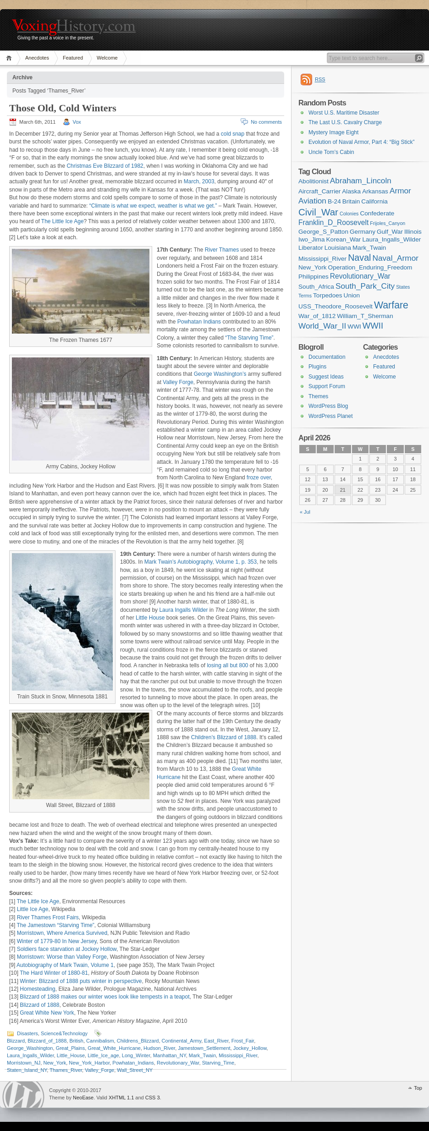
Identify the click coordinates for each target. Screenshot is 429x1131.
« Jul (305, 512)
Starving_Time (218, 1062)
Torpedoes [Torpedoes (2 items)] (327, 295)
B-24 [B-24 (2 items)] (334, 201)
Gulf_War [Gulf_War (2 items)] (390, 231)
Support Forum (326, 386)
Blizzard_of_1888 (47, 1040)
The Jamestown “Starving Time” (55, 925)
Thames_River (66, 1070)
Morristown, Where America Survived (62, 933)
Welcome (107, 57)
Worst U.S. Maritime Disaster (343, 113)
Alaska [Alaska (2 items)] (351, 191)
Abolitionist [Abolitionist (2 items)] (313, 181)
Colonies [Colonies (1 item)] (349, 213)
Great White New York (47, 1013)
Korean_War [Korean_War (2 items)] (343, 239)
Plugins (317, 366)
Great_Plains (70, 1048)
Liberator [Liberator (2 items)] (310, 247)
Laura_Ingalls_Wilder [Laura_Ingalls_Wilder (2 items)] (391, 239)
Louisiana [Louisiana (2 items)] (337, 247)
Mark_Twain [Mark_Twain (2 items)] (369, 247)
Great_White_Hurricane (114, 1048)
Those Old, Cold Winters (62, 108)
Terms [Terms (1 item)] (305, 295)
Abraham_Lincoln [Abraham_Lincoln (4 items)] (360, 180)
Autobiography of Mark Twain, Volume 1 (65, 965)
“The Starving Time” (249, 338)
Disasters (27, 1033)
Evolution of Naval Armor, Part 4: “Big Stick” (361, 142)
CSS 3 (152, 1097)
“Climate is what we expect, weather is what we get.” (153, 206)
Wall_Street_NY (135, 1070)
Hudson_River (159, 1048)
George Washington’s (220, 374)
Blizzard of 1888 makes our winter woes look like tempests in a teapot (104, 997)
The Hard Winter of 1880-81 (54, 973)
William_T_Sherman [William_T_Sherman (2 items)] (365, 316)
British (76, 1040)
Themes (318, 396)
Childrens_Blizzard (138, 1040)
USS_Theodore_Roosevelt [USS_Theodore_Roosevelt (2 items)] (335, 306)
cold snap (232, 134)
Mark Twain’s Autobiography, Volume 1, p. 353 (200, 562)
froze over (259, 477)
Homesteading (37, 989)
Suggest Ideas (326, 376)
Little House (150, 618)
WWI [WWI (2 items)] (354, 326)
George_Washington (30, 1048)
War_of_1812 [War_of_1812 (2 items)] (317, 316)
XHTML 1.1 (121, 1097)
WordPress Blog (328, 406)
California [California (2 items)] (374, 201)
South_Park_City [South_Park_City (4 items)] (365, 286)
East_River (216, 1040)
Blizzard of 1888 (39, 1005)
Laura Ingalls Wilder (183, 610)
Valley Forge (178, 382)
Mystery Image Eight (333, 132)
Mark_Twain (202, 1055)
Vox (77, 122)
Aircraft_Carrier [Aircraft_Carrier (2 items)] (319, 191)
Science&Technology (64, 1033)
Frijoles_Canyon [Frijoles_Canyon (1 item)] (387, 223)
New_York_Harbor (89, 1062)
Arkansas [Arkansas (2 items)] (375, 191)
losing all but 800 (227, 665)
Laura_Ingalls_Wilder (30, 1055)
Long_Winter (136, 1055)
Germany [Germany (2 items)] (362, 231)
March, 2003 (199, 181)
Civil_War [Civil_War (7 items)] (318, 212)
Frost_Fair (242, 1040)
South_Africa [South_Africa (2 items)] (316, 286)
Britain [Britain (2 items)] (351, 201)
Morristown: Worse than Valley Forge (62, 957)
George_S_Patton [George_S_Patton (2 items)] (323, 231)
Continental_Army (182, 1040)
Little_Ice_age (103, 1055)
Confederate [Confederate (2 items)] (377, 213)
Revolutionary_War (178, 1062)
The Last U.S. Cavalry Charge (345, 122)
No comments (266, 122)
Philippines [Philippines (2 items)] (313, 276)
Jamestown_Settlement (204, 1048)
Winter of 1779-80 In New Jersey (57, 941)
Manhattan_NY (169, 1055)
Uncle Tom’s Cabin (331, 152)
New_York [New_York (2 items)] (312, 267)
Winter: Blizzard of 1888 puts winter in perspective (81, 981)
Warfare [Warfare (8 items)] (391, 305)
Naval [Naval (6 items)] (359, 258)
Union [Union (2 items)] (352, 295)
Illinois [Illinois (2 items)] (413, 231)
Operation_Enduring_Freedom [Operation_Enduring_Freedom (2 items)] (370, 267)
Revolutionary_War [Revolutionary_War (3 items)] (360, 276)
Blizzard (16, 1040)
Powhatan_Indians (133, 1062)
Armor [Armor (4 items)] (400, 190)
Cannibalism (100, 1040)
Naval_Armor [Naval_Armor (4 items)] (395, 258)
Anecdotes (37, 57)
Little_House (71, 1055)
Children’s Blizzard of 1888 (224, 737)
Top (418, 1088)
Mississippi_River (238, 1055)
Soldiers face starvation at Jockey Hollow (66, 949)
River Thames (222, 250)
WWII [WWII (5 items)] (373, 325)
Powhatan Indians (199, 321)
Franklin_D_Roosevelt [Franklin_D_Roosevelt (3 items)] (333, 222)
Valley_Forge (99, 1070)
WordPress (23, 1095)
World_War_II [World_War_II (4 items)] (322, 325)
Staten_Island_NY (27, 1070)
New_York (54, 1062)
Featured (73, 57)
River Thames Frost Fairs (48, 917)
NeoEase (83, 1097)
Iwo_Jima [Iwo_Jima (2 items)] (311, 239)
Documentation (327, 357)
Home (10, 58)
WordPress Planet (330, 416)
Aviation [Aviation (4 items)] (312, 200)
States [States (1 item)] (403, 287)
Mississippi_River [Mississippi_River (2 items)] (322, 258)
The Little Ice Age (62, 221)
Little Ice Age (33, 909)
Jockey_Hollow (250, 1048)
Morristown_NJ (23, 1062)
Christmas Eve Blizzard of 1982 (104, 166)
